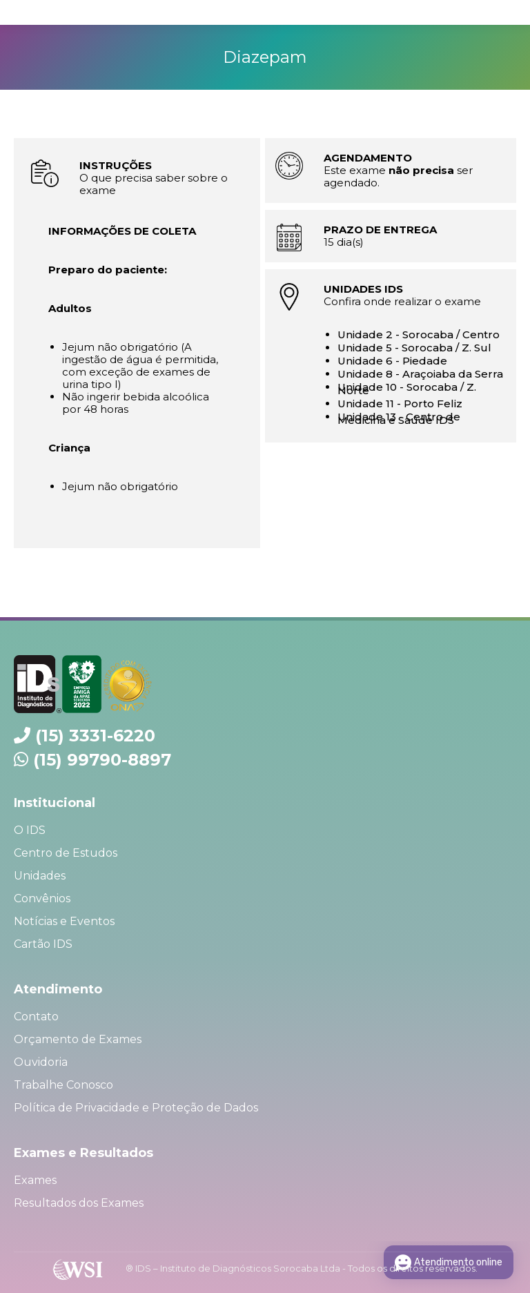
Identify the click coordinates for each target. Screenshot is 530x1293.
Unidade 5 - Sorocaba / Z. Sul (414, 347)
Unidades (40, 875)
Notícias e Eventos (64, 921)
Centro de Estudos (65, 852)
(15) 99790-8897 (102, 760)
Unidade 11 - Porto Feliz (399, 403)
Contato (36, 1016)
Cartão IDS (43, 944)
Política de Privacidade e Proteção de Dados (136, 1107)
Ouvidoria (41, 1062)
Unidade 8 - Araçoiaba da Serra (420, 374)
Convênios (42, 898)
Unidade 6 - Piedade (392, 360)
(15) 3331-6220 (95, 736)
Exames (35, 1180)
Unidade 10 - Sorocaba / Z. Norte (406, 388)
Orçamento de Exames (77, 1039)
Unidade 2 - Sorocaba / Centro (418, 334)
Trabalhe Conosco (63, 1084)
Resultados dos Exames (79, 1202)
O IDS (30, 830)
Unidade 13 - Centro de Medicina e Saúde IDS (398, 418)
